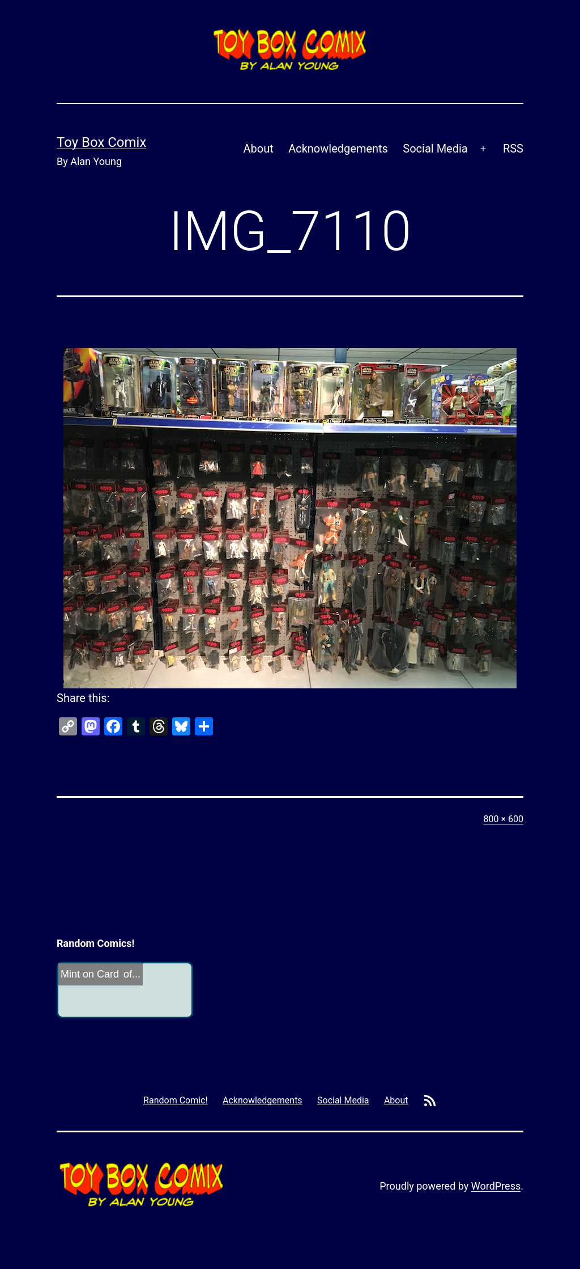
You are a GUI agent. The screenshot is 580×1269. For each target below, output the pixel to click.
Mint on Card (90, 974)
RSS (513, 148)
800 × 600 (503, 819)
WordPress (496, 1186)
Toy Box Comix (101, 142)
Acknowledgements (338, 148)
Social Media (435, 148)
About (259, 148)
